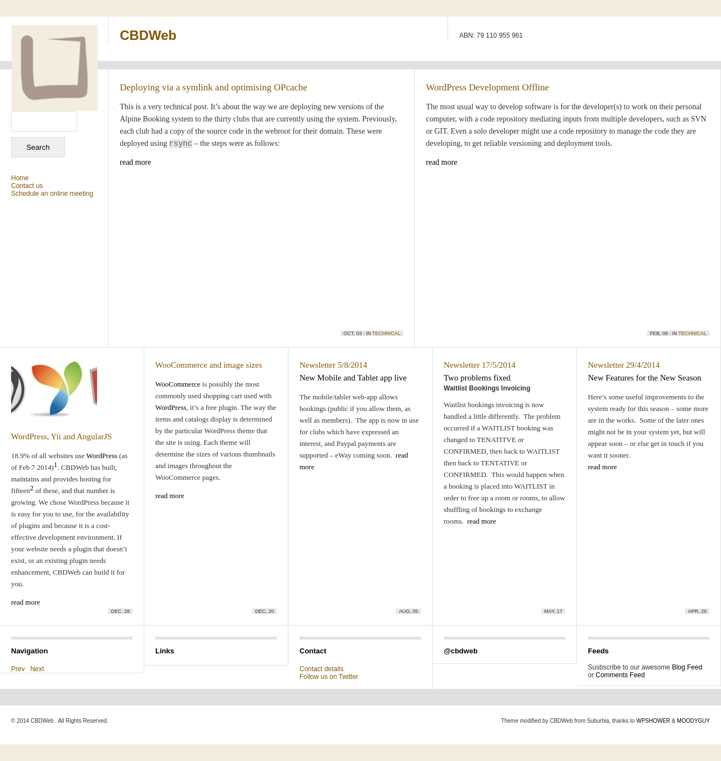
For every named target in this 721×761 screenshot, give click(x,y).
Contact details (321, 669)
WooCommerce (177, 384)
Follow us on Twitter (328, 677)
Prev (18, 669)
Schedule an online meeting (52, 193)
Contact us (27, 186)
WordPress (102, 455)
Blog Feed (687, 667)
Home (20, 178)
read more (135, 162)
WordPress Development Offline (487, 87)
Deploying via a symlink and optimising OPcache (213, 87)
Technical (386, 333)
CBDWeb (148, 35)
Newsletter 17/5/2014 (480, 365)
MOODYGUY (693, 721)
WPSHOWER (653, 721)
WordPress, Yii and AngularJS (61, 436)
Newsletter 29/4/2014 (624, 365)
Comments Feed (620, 675)
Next (37, 669)
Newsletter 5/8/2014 (333, 365)
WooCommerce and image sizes (208, 365)
